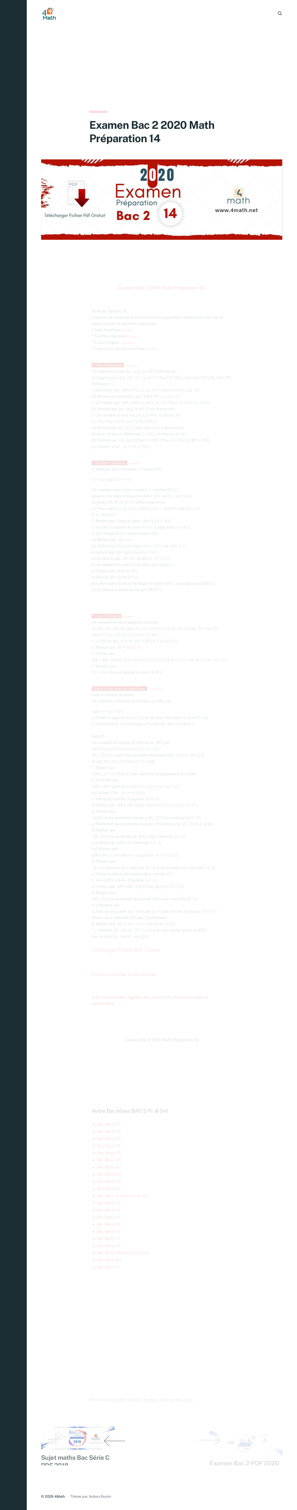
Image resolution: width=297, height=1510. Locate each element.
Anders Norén (100, 1496)
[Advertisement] (162, 77)
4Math (59, 1496)
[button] (13, 755)
